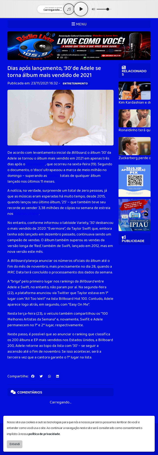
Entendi (14, 444)
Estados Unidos (26, 214)
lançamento (35, 164)
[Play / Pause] (81, 9)
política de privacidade (44, 434)
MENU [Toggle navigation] (79, 24)
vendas (53, 176)
